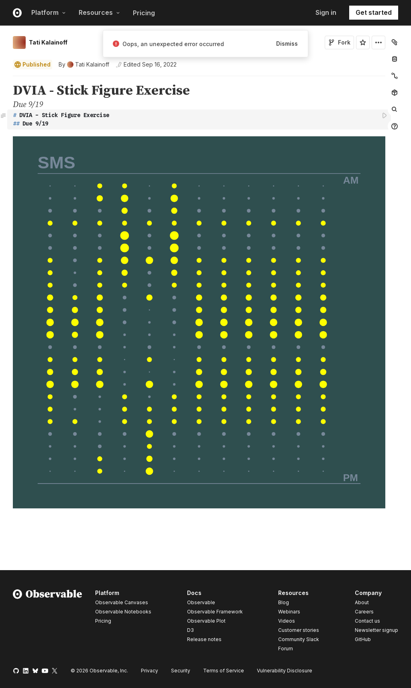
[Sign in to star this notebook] (363, 42)
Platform (48, 12)
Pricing (144, 13)
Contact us (367, 621)
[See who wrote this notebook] (84, 64)
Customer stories (298, 630)
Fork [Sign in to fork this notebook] (339, 42)
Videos (286, 621)
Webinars (289, 612)
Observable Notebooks (123, 612)
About (362, 602)
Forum (285, 649)
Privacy (149, 671)
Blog (283, 602)
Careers (364, 612)
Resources (99, 12)
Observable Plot (206, 621)
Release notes (204, 639)
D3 (190, 630)
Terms (223, 671)
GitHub (363, 639)
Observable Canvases (121, 602)
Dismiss (287, 43)
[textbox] (200, 119)
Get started (374, 12)
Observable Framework (215, 612)
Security (180, 671)
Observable (201, 602)
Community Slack (298, 639)
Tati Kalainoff (48, 42)
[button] (3, 80)
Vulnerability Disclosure (284, 671)
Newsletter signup (376, 630)
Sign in (325, 12)
